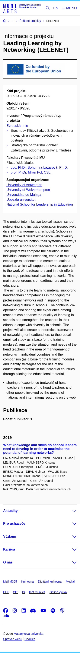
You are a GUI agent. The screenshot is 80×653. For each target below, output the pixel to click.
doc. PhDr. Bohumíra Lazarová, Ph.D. (39, 167)
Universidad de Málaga (23, 194)
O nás (8, 562)
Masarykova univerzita (28, 633)
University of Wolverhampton (28, 190)
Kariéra (9, 549)
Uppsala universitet (20, 199)
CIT (15, 592)
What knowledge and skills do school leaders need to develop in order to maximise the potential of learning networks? (40, 448)
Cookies (30, 639)
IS (23, 592)
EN (55, 8)
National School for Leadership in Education (39, 204)
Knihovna (27, 581)
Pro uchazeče (14, 523)
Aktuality (10, 511)
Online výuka (58, 592)
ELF (6, 592)
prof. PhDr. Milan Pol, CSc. (31, 172)
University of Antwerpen (24, 185)
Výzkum (9, 536)
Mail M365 (10, 581)
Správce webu (12, 639)
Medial (70, 581)
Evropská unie (17, 126)
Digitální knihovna (50, 581)
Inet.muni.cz (37, 592)
